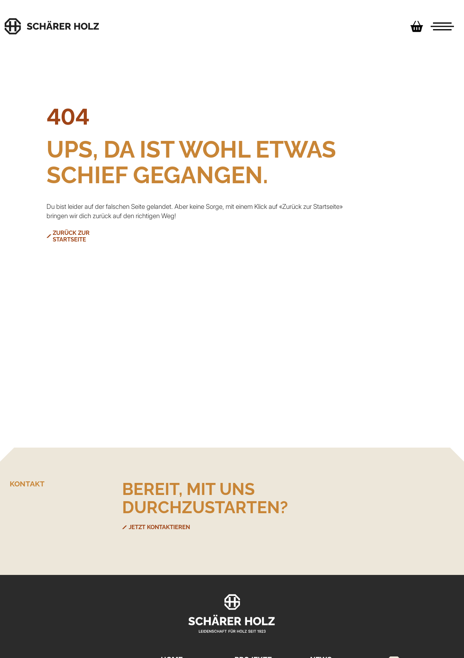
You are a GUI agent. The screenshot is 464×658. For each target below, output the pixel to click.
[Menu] (442, 26)
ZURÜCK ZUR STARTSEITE (91, 232)
